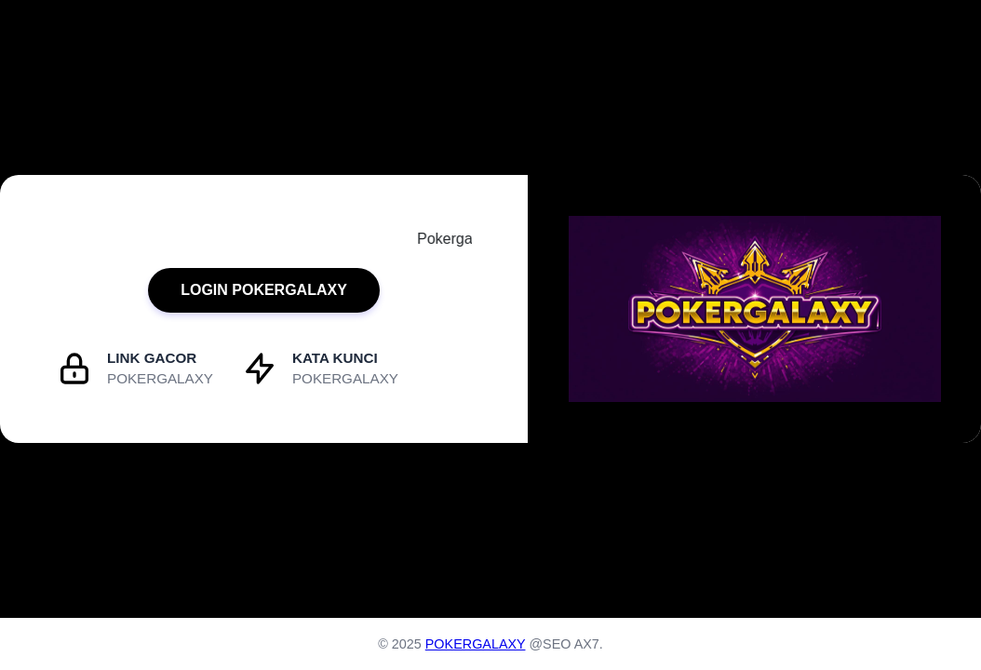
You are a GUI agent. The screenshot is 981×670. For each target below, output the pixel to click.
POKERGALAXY (475, 643)
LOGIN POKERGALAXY (264, 290)
